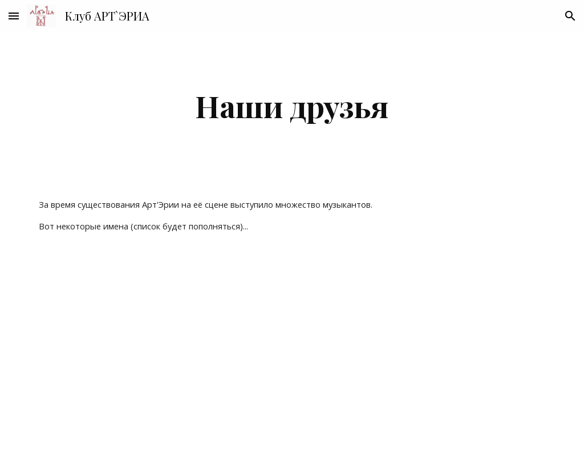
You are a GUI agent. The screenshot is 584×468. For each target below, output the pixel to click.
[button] (13, 15)
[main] (292, 106)
